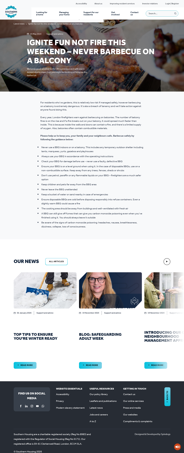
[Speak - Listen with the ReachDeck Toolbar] (177, 446)
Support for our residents (91, 14)
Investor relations (150, 4)
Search (175, 14)
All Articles (56, 262)
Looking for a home (42, 14)
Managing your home (66, 14)
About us (98, 4)
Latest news (19, 24)
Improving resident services (122, 4)
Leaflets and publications (103, 383)
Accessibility (81, 4)
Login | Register (172, 4)
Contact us (135, 14)
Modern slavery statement (70, 390)
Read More (25, 347)
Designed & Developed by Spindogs (151, 416)
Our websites (130, 397)
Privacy (60, 383)
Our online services (133, 383)
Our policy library (99, 376)
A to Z (93, 403)
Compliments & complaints (137, 403)
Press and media (132, 390)
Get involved (116, 14)
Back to (167, 379)
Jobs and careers (99, 397)
